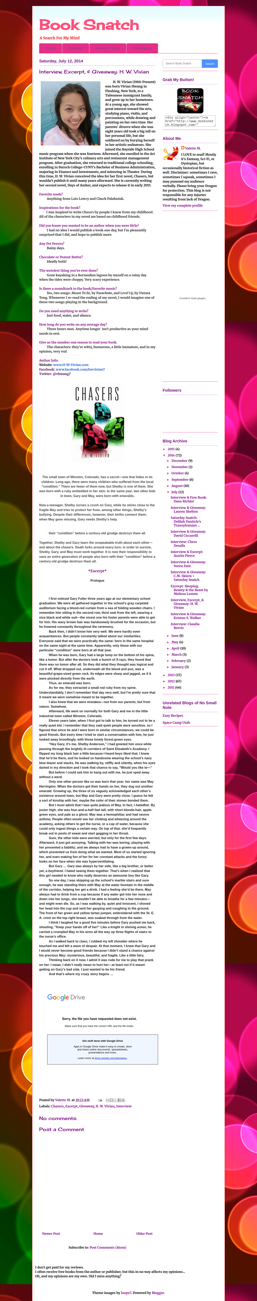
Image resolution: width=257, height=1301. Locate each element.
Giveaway (86, 1106)
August (177, 486)
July (174, 492)
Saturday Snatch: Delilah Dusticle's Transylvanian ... (186, 521)
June (175, 636)
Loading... (99, 1040)
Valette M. (193, 148)
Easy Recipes (173, 716)
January (178, 667)
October (178, 473)
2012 (172, 681)
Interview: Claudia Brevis (185, 626)
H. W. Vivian (105, 1106)
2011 (171, 687)
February (179, 661)
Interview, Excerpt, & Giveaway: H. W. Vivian (187, 604)
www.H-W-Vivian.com (70, 365)
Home (50, 48)
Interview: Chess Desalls (184, 544)
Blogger (158, 1293)
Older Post (144, 1234)
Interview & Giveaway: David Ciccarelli (188, 533)
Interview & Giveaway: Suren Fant (188, 564)
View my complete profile (183, 205)
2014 (172, 455)
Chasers (57, 1106)
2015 (171, 449)
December (179, 461)
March (177, 655)
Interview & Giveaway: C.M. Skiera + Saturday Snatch (188, 576)
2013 (171, 675)
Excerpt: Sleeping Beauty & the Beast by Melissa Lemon (189, 590)
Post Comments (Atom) (108, 1247)
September (180, 480)
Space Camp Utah (176, 723)
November (180, 467)
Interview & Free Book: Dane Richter (189, 499)
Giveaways (142, 48)
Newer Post (51, 1234)
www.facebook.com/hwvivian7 (80, 369)
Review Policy (107, 48)
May (175, 642)
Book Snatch (89, 24)
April (175, 648)
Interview (124, 1106)
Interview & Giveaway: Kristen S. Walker (188, 616)
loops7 (126, 1293)
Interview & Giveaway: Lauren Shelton (188, 509)
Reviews (75, 48)
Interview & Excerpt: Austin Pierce (187, 554)
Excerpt (71, 1106)
